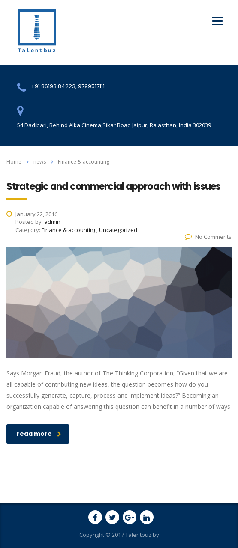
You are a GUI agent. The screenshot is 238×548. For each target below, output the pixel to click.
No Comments (208, 237)
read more (39, 433)
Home (13, 161)
